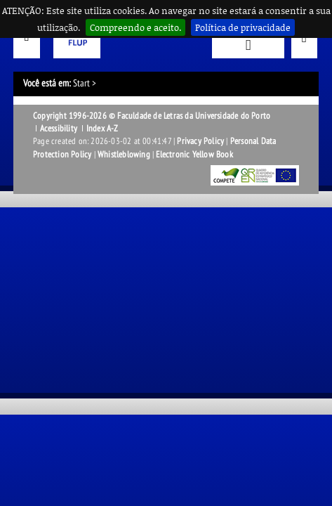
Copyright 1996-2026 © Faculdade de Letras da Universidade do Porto (151, 116)
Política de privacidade (243, 27)
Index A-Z (102, 128)
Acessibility (58, 128)
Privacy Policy (200, 141)
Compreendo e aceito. (135, 27)
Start (81, 83)
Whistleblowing (124, 154)
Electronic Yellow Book (194, 154)
